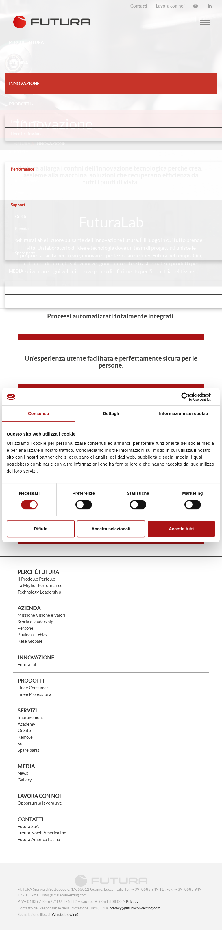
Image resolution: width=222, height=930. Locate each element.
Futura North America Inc (42, 832)
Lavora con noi (39, 796)
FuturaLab (27, 664)
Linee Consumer (33, 687)
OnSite (24, 730)
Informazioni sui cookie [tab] (183, 413)
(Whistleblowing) (64, 914)
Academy (26, 724)
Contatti (30, 819)
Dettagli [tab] (111, 413)
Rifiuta (40, 528)
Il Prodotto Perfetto (36, 579)
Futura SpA (28, 826)
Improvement (30, 717)
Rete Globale (30, 641)
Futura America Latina (39, 839)
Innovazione (36, 658)
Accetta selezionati (110, 528)
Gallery (25, 779)
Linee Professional (35, 694)
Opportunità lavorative (40, 803)
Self (21, 743)
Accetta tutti (181, 528)
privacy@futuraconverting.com (135, 908)
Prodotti (21, 103)
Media (17, 270)
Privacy (132, 901)
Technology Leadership (39, 592)
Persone (25, 628)
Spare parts (29, 750)
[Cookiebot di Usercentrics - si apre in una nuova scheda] (190, 396)
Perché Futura (38, 572)
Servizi (18, 151)
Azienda (29, 608)
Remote (25, 737)
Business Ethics (32, 634)
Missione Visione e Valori (41, 615)
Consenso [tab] (38, 413)
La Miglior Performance (40, 585)
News (23, 773)
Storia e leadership (35, 621)
